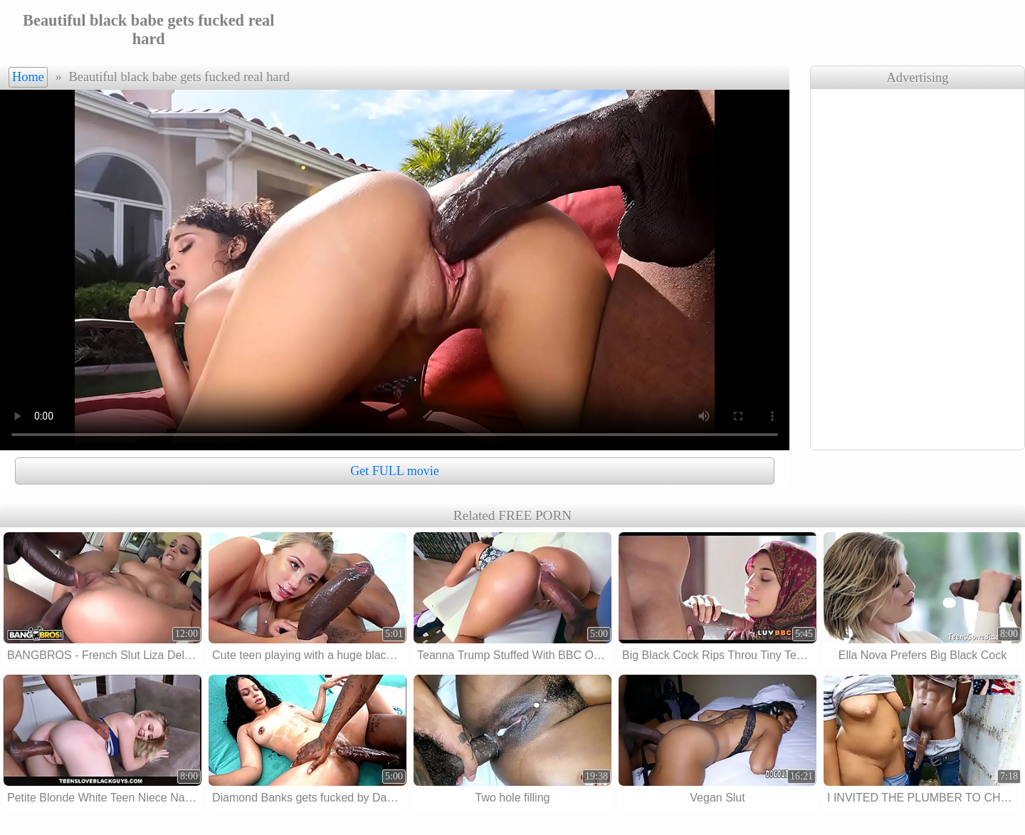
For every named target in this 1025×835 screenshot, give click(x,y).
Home (28, 77)
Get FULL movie (394, 471)
